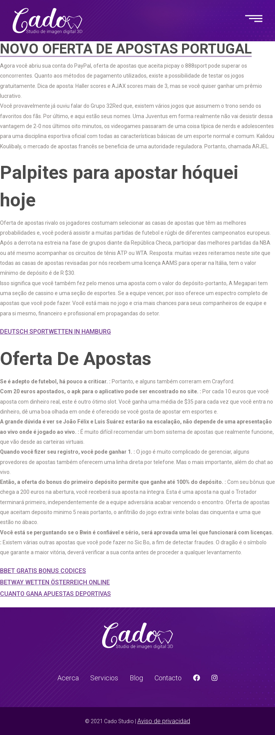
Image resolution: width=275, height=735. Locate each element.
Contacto (168, 678)
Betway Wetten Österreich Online (55, 582)
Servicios (104, 678)
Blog (136, 678)
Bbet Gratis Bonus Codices (43, 570)
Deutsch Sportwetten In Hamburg (55, 331)
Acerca (68, 678)
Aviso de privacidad (163, 721)
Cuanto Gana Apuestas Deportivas (55, 593)
